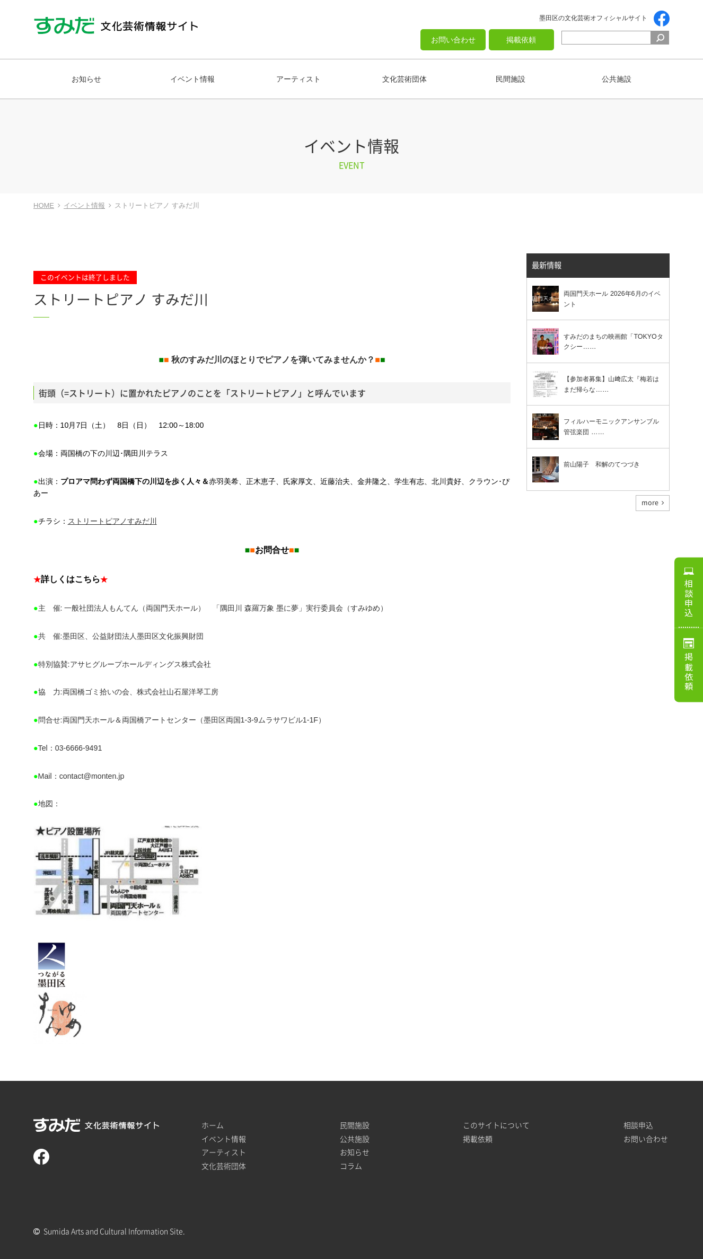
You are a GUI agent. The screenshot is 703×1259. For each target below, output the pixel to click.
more (650, 503)
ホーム (212, 1125)
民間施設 (510, 79)
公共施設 (616, 79)
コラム (351, 1166)
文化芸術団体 (404, 79)
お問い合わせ (453, 40)
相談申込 (688, 595)
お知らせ (86, 79)
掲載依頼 (521, 40)
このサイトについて (496, 1125)
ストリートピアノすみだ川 (112, 521)
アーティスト (298, 79)
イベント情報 (192, 79)
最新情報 (546, 265)
